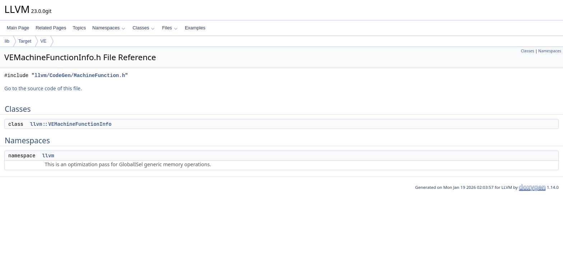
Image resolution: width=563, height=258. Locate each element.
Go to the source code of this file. (43, 88)
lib (7, 41)
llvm (48, 155)
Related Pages (51, 27)
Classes (143, 27)
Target (24, 41)
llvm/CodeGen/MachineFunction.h (79, 75)
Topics (79, 27)
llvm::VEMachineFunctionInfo (71, 124)
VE (43, 41)
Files (169, 27)
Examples (195, 27)
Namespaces (108, 27)
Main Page (18, 27)
